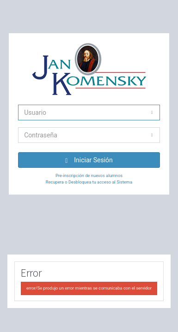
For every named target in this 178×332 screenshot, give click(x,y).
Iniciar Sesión (89, 160)
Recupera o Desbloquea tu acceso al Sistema (89, 181)
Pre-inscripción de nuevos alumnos (89, 175)
